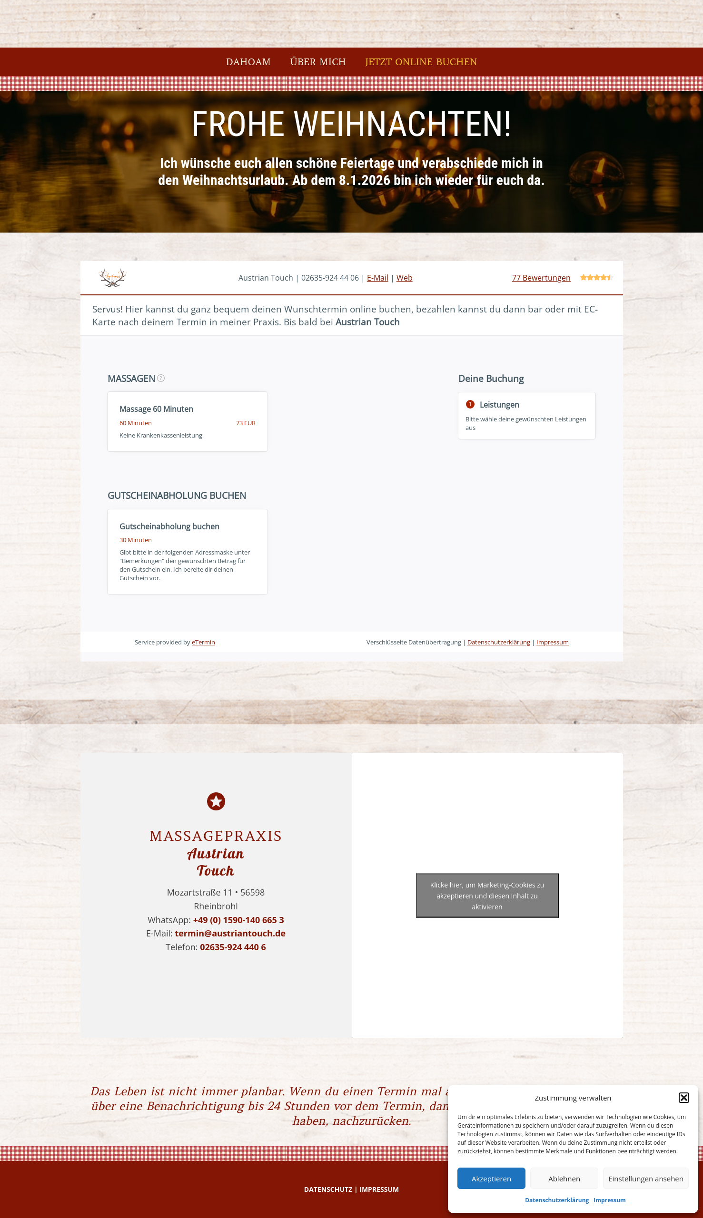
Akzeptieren (491, 1178)
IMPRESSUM (379, 1189)
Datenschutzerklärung (557, 1200)
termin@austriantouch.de (230, 933)
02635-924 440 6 (233, 947)
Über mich (318, 62)
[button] (684, 1097)
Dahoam (248, 62)
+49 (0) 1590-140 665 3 (238, 920)
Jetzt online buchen (421, 62)
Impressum (610, 1200)
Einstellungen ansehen (645, 1178)
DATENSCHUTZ (328, 1189)
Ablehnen (564, 1178)
